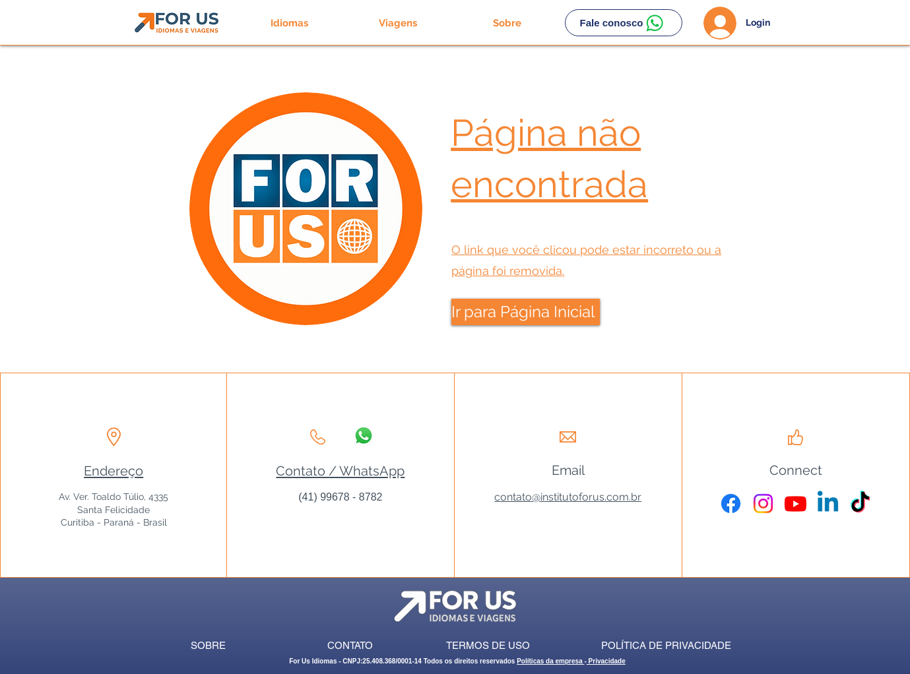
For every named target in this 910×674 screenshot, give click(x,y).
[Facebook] (731, 503)
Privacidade (606, 661)
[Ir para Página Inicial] (525, 312)
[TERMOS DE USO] (488, 645)
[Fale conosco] (623, 22)
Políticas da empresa (550, 661)
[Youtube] (795, 503)
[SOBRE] (208, 645)
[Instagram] (763, 503)
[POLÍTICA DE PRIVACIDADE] (666, 645)
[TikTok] (860, 503)
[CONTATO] (350, 645)
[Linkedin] (828, 503)
